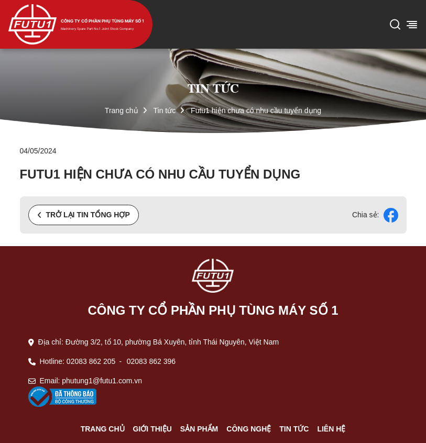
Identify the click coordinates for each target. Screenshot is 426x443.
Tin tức (164, 110)
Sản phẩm (199, 429)
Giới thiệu (152, 429)
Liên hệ (331, 429)
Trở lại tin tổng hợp (83, 215)
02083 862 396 (151, 361)
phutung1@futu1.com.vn (102, 380)
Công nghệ (248, 429)
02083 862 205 (91, 361)
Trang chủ (121, 110)
